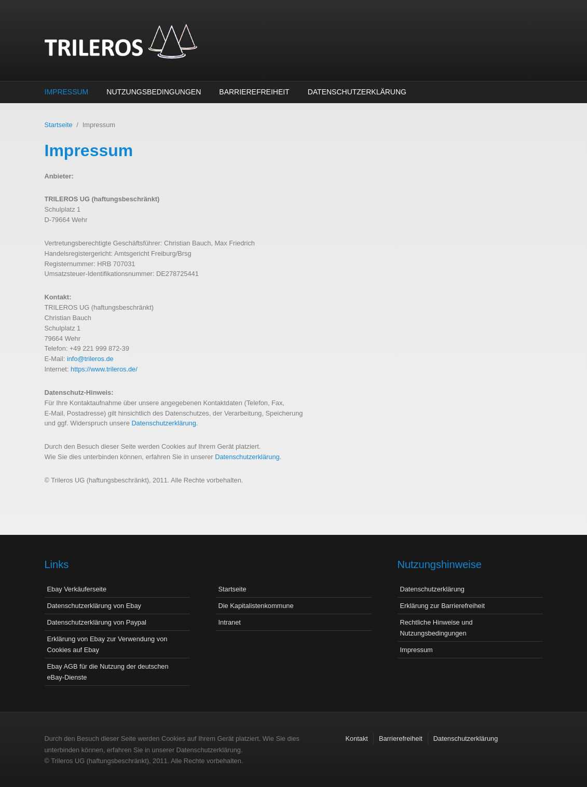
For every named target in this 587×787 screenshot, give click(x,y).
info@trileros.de (90, 359)
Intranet (230, 622)
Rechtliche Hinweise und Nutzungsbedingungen (436, 627)
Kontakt (357, 738)
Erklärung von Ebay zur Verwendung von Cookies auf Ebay (107, 644)
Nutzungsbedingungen (153, 92)
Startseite (59, 125)
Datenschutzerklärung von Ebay (94, 606)
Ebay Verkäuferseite (77, 589)
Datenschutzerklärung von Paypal (96, 622)
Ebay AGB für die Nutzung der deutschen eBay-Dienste (108, 671)
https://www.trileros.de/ (104, 369)
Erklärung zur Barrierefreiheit (442, 606)
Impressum (67, 92)
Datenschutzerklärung (357, 92)
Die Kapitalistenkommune (256, 606)
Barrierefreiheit (254, 92)
